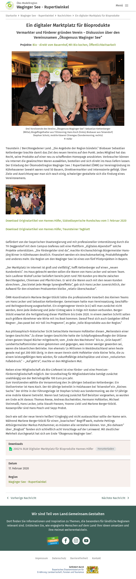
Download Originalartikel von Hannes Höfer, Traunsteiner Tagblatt (48, 229)
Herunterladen (106, 448)
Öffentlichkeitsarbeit (102, 44)
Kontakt (96, 558)
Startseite (11, 15)
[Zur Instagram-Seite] (76, 540)
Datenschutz (59, 558)
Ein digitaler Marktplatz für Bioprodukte (97, 15)
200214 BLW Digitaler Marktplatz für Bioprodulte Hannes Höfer (53, 449)
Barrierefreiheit (79, 558)
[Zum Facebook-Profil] (65, 540)
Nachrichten (64, 15)
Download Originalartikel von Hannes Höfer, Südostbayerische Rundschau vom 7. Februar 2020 (66, 220)
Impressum (41, 558)
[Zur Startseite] (11, 5)
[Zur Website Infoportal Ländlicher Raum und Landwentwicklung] (52, 540)
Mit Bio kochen (78, 44)
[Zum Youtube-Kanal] (86, 540)
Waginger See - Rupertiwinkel (37, 15)
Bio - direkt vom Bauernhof (50, 44)
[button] (126, 5)
